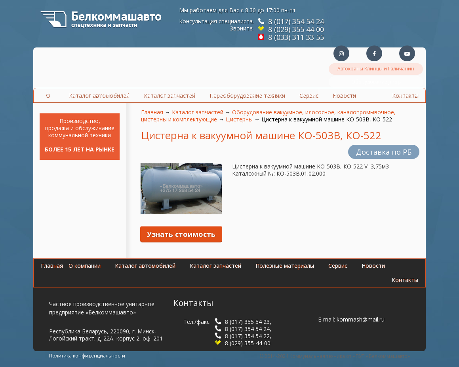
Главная (152, 112)
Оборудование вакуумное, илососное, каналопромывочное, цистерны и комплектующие (268, 115)
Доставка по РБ (383, 152)
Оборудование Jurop (376, 81)
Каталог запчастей (169, 95)
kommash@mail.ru (361, 319)
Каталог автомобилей (99, 95)
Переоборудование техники (247, 95)
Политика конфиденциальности (87, 355)
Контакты (405, 280)
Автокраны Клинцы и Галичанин (375, 68)
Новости (373, 265)
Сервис (308, 95)
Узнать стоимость (181, 234)
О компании (85, 265)
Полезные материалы (284, 265)
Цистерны (239, 119)
